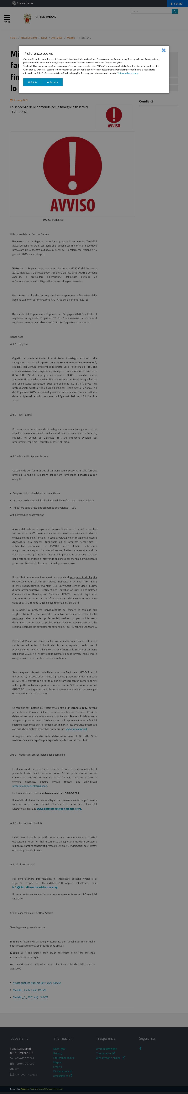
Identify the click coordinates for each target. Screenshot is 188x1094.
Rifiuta (35, 83)
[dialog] (94, 70)
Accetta (55, 83)
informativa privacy (128, 73)
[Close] (163, 50)
